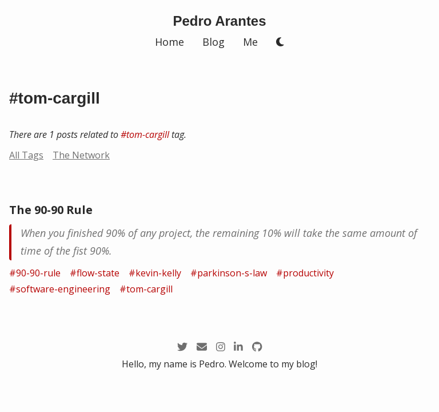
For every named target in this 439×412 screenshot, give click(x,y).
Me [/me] (250, 42)
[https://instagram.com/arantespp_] (220, 347)
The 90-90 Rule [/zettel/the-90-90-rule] (51, 209)
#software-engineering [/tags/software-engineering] (59, 289)
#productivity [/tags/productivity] (305, 273)
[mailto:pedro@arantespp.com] (202, 347)
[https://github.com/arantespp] (257, 347)
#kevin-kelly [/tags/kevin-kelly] (155, 273)
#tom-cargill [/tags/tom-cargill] (145, 134)
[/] (219, 21)
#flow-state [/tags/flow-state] (94, 273)
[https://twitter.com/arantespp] (182, 347)
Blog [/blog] (213, 42)
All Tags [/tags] (26, 155)
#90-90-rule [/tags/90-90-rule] (35, 273)
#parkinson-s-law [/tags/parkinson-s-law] (228, 273)
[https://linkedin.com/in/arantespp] (238, 347)
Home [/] (169, 42)
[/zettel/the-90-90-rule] (219, 242)
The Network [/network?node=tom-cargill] (81, 155)
